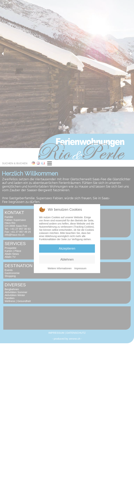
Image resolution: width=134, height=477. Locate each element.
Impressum (80, 268)
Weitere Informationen (60, 268)
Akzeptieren (67, 248)
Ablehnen (67, 259)
